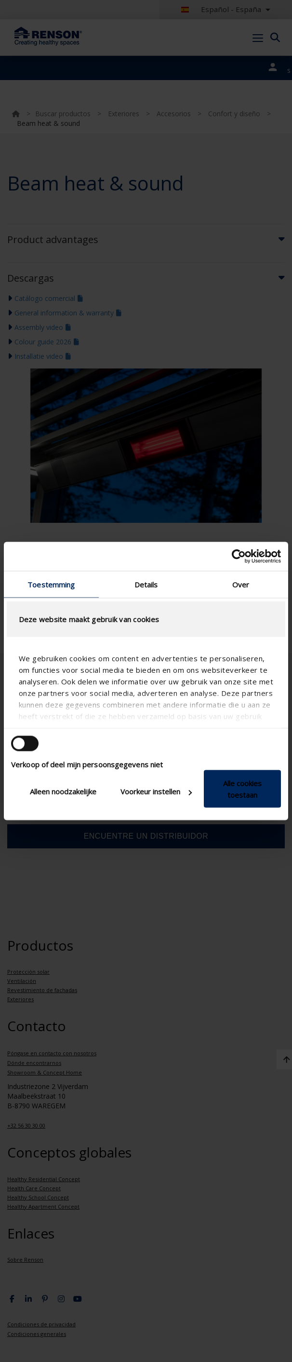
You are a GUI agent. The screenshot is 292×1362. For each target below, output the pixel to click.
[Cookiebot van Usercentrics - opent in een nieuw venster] (239, 556)
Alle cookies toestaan (242, 789)
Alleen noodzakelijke (63, 791)
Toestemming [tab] (51, 584)
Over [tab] (240, 584)
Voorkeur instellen (156, 791)
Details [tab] (146, 584)
